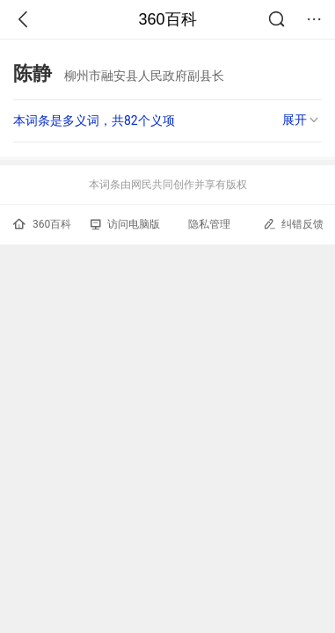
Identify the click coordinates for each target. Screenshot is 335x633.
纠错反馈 (293, 223)
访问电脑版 (125, 224)
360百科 (167, 19)
